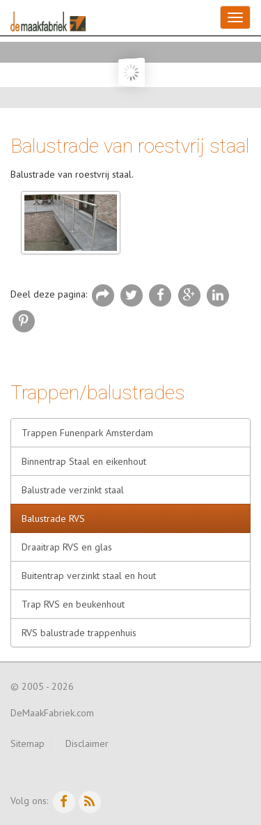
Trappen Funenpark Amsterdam (87, 432)
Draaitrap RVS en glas (67, 547)
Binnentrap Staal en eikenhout (84, 461)
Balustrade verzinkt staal (73, 490)
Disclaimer (87, 743)
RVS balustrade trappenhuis (79, 632)
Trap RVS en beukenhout (73, 604)
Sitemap (27, 743)
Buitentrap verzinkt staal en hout (89, 575)
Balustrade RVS (53, 518)
